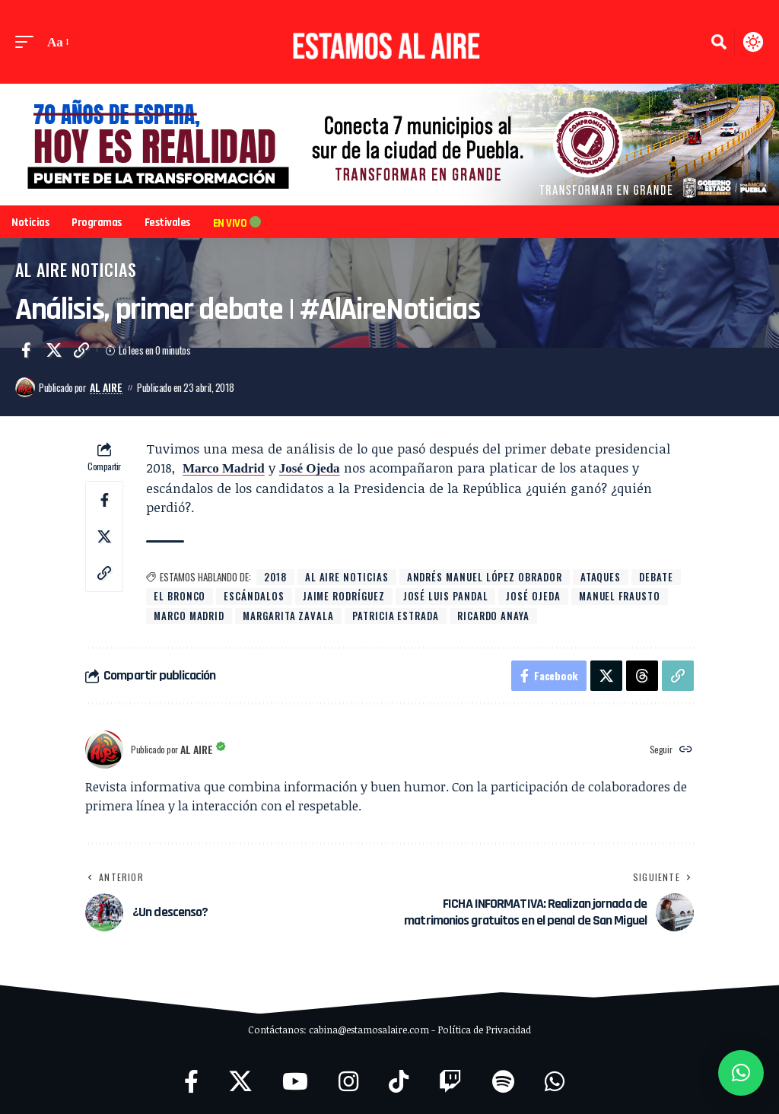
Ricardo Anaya (493, 615)
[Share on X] (54, 350)
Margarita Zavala (288, 615)
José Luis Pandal (445, 595)
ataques (601, 576)
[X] (240, 1082)
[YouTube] (295, 1082)
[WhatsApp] (554, 1082)
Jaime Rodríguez (344, 595)
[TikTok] (398, 1082)
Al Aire (106, 387)
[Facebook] (191, 1082)
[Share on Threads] (642, 675)
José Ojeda (309, 468)
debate (656, 576)
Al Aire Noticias (76, 269)
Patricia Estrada (395, 615)
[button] (28, 42)
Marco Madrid (224, 468)
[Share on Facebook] (26, 350)
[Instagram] (348, 1082)
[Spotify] (503, 1082)
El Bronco (179, 595)
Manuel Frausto (619, 595)
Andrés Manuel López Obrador (484, 576)
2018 (275, 576)
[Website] (686, 750)
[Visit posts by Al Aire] (25, 387)
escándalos (254, 595)
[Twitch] (450, 1082)
